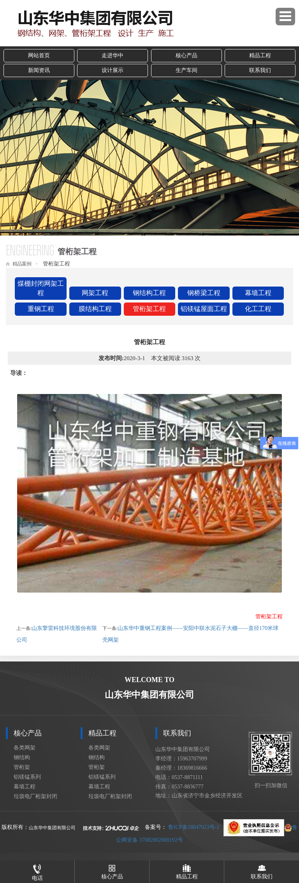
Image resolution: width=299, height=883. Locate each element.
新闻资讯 (39, 70)
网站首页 (39, 55)
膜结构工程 (95, 309)
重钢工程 (41, 309)
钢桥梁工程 (203, 293)
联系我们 (260, 70)
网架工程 (95, 293)
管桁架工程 (149, 309)
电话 (37, 870)
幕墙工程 (258, 293)
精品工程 (260, 55)
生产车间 (186, 70)
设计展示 (112, 70)
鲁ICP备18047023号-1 (193, 827)
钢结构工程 (149, 293)
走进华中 (112, 55)
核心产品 (186, 55)
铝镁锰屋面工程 (204, 309)
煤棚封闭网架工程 (41, 288)
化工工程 (258, 309)
